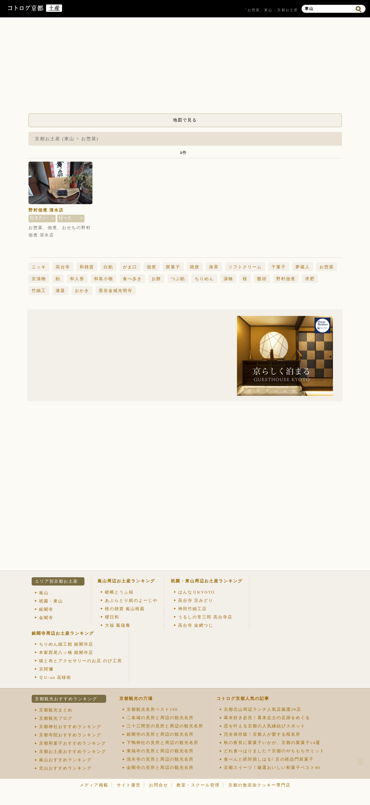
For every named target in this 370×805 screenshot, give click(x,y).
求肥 (310, 278)
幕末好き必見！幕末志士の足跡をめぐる (267, 717)
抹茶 (214, 266)
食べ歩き (132, 278)
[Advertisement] (185, 67)
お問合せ (158, 785)
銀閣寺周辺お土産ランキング (63, 633)
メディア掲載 (94, 785)
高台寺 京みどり (195, 600)
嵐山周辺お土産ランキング (126, 581)
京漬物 (39, 278)
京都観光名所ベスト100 (152, 709)
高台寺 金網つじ (195, 625)
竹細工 (39, 290)
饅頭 (262, 278)
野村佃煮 (285, 278)
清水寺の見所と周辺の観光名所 (160, 759)
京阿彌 (46, 669)
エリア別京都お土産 (56, 581)
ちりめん (204, 278)
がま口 (130, 266)
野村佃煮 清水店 (46, 210)
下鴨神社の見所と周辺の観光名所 (163, 742)
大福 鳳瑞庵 (117, 625)
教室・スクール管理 (198, 785)
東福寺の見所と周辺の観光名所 (160, 750)
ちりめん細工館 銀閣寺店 (66, 644)
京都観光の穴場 (136, 698)
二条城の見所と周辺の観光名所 (160, 717)
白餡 (108, 266)
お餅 (156, 278)
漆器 (60, 290)
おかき (82, 290)
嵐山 (44, 592)
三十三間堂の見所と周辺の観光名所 (165, 726)
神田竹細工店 (192, 608)
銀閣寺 (46, 609)
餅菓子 (173, 266)
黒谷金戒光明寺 (115, 290)
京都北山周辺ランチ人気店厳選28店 (262, 709)
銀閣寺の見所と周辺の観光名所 (160, 734)
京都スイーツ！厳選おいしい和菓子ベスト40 (272, 767)
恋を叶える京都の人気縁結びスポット (264, 726)
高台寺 (63, 266)
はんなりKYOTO (196, 592)
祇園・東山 (51, 601)
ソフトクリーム (245, 266)
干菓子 (279, 266)
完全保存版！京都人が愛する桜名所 (262, 734)
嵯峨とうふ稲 (119, 592)
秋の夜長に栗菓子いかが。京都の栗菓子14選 (272, 742)
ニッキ (39, 266)
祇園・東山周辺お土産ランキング (207, 581)
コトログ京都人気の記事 (242, 698)
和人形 (77, 278)
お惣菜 (326, 266)
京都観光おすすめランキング (66, 698)
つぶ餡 (178, 278)
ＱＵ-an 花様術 (55, 677)
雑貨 (195, 266)
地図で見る (185, 120)
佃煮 (151, 266)
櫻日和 (112, 617)
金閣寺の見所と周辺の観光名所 (160, 767)
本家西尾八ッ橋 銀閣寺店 (66, 652)
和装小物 (103, 278)
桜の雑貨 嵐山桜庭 (125, 608)
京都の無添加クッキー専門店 (259, 785)
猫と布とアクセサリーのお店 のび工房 (80, 660)
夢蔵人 (302, 266)
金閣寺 (46, 617)
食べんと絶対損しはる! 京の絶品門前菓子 (269, 759)
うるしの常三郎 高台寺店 (205, 617)
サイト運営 (129, 785)
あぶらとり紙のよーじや (131, 600)
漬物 (228, 278)
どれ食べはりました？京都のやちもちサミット (274, 750)
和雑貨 (87, 266)
